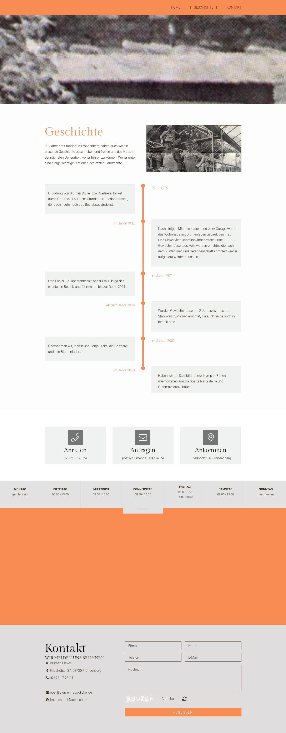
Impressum (58, 700)
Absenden (183, 712)
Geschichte (203, 7)
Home (175, 7)
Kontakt (234, 7)
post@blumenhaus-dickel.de (143, 458)
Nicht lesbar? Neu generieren (184, 698)
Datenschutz (78, 700)
